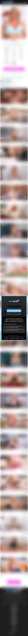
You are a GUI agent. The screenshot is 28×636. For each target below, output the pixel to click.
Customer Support (6, 338)
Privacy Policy (22, 338)
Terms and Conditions (12, 338)
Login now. (19, 314)
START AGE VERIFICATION (14, 310)
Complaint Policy (18, 338)
